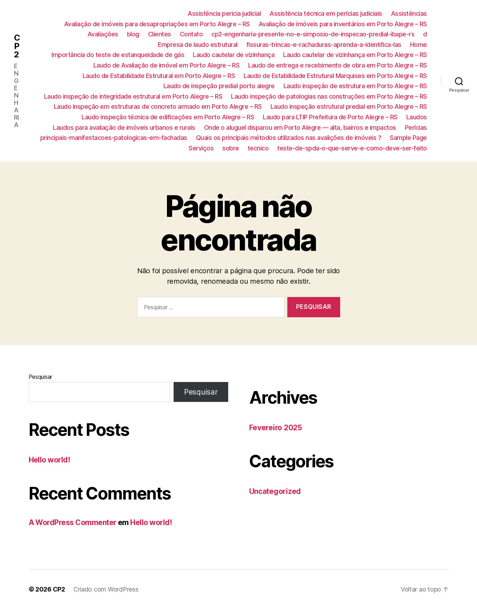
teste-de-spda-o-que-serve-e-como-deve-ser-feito (352, 148)
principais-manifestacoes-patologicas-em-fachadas (113, 137)
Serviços (201, 148)
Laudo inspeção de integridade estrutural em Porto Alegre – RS (133, 96)
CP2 (17, 46)
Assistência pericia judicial (224, 13)
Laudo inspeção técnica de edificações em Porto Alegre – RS (168, 117)
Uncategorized (275, 491)
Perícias (416, 127)
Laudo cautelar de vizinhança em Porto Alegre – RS (355, 54)
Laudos (416, 117)
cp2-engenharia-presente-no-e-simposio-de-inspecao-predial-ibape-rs (312, 34)
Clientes (159, 34)
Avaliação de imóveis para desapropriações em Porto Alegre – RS (157, 24)
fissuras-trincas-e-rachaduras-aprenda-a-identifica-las (323, 44)
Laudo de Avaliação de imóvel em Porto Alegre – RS (166, 65)
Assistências (409, 13)
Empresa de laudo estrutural (198, 44)
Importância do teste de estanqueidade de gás (117, 54)
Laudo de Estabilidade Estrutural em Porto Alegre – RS (159, 75)
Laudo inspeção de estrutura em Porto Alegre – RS (355, 86)
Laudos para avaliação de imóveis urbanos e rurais (124, 127)
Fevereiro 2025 (275, 427)
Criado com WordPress (106, 589)
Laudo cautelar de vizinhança (233, 54)
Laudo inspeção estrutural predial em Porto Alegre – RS (349, 106)
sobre (230, 148)
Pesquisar (40, 376)
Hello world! (49, 459)
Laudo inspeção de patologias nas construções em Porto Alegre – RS (329, 96)
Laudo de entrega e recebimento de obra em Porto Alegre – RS (337, 65)
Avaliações (102, 34)
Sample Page (408, 137)
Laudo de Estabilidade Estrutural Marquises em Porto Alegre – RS (335, 75)
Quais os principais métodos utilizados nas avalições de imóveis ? (288, 137)
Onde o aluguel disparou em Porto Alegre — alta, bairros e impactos (300, 127)
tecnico (258, 148)
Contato (191, 34)
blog (133, 34)
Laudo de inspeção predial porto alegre (219, 86)
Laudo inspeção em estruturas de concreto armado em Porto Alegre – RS (158, 106)
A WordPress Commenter (73, 522)
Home (418, 44)
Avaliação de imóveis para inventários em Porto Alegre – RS (343, 24)
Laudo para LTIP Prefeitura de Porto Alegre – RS (330, 117)
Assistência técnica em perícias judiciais (325, 13)
